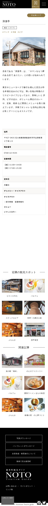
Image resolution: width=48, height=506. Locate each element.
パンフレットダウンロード (24, 446)
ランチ (6, 32)
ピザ (21, 32)
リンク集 (9, 489)
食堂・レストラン (9, 27)
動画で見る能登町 (24, 461)
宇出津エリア (36, 15)
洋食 (14, 32)
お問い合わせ (11, 486)
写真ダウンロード (24, 438)
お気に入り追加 (8, 498)
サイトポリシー (26, 486)
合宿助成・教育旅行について (23, 454)
